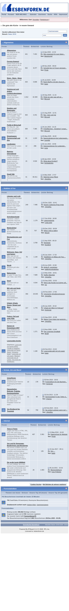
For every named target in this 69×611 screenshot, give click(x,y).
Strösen (25, 493)
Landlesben (11, 144)
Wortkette (47, 243)
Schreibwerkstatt (13, 217)
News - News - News (14, 78)
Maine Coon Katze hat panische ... (55, 319)
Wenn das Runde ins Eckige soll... (55, 283)
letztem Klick (31, 505)
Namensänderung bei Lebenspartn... (55, 138)
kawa (46, 84)
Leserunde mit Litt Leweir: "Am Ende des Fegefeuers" (14, 359)
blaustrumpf (48, 56)
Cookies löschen (35, 484)
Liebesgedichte (49, 220)
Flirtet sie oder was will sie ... (53, 97)
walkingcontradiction (52, 269)
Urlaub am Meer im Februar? (54, 308)
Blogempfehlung (56, 470)
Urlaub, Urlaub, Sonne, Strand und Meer (14, 305)
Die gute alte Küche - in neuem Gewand (18, 26)
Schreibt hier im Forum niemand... (55, 68)
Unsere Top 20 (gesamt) (58, 493)
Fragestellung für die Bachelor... (56, 382)
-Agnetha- (47, 179)
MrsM (47, 333)
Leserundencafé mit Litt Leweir (54, 351)
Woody (47, 233)
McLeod (47, 99)
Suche (50, 14)
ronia (46, 148)
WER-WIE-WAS (21, 14)
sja (46, 285)
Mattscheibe (11, 273)
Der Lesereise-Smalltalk (52, 331)
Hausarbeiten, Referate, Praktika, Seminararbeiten (13, 391)
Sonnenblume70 (30, 516)
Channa (49, 399)
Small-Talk (10, 174)
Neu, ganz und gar (49, 115)
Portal (4, 14)
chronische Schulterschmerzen (54, 294)
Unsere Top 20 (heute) (38, 493)
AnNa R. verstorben (50, 267)
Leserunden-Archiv (14, 341)
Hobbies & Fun (9, 188)
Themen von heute (13, 493)
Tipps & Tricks (12, 429)
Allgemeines (9, 43)
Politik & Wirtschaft (14, 125)
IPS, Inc (46, 529)
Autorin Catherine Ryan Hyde (54, 205)
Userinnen (42, 14)
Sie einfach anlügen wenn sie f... (56, 410)
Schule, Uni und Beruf (12, 370)
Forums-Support (13, 61)
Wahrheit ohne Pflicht (50, 177)
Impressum (63, 14)
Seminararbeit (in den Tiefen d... (56, 397)
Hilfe (55, 14)
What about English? (50, 161)
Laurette (47, 140)
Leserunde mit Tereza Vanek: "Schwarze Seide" (13, 352)
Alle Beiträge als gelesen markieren (54, 484)
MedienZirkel (11, 228)
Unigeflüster (11, 378)
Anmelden (36, 19)
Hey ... (53, 451)
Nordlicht (48, 245)
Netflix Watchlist (49, 275)
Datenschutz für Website (59, 434)
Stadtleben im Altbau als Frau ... (55, 257)
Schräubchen (48, 163)
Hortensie (48, 310)
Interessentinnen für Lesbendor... (54, 146)
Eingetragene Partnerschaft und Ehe (13, 138)
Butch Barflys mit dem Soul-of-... (54, 82)
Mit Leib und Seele (13, 288)
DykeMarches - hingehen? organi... (55, 129)
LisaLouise (48, 222)
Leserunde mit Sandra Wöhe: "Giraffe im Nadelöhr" (14, 346)
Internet (7, 421)
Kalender (33, 14)
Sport (9, 281)
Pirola (46, 70)
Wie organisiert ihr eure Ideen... (54, 54)
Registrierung (44, 19)
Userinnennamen (42, 505)
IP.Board (31, 529)
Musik (9, 265)
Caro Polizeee (56, 472)
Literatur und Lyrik (13, 196)
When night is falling (51, 230)
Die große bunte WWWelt (16, 462)
